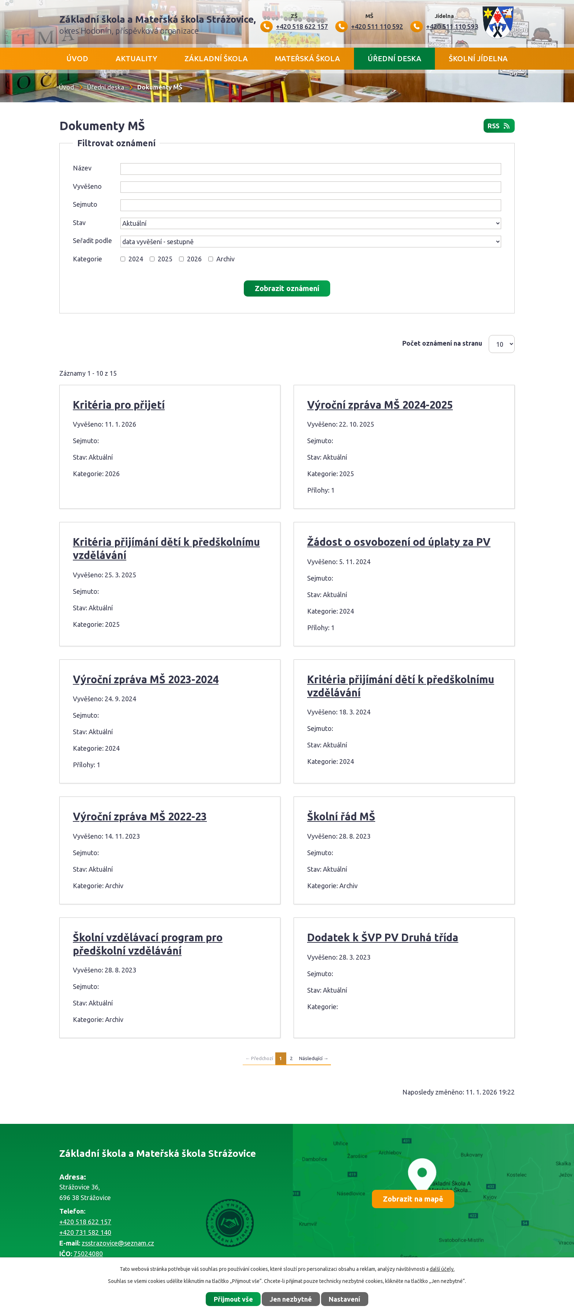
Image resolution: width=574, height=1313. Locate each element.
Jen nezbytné (291, 1299)
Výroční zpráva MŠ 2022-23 (140, 816)
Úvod (77, 58)
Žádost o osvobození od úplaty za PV (399, 542)
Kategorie (87, 258)
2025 (165, 258)
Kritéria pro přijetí (119, 405)
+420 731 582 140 (85, 1232)
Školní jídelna (478, 58)
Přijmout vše (233, 1299)
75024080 (88, 1253)
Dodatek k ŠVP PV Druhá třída (382, 937)
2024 (135, 258)
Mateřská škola (307, 58)
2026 (194, 258)
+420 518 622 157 (85, 1221)
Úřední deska (394, 58)
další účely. (442, 1269)
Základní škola (216, 58)
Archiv (225, 258)
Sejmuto (85, 204)
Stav (79, 222)
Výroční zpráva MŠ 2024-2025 (380, 405)
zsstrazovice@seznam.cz (118, 1243)
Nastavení (344, 1299)
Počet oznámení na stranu (442, 343)
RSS (499, 125)
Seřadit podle (92, 240)
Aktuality (136, 58)
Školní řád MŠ (341, 816)
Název (82, 168)
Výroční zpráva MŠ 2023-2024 (146, 679)
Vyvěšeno (87, 186)
